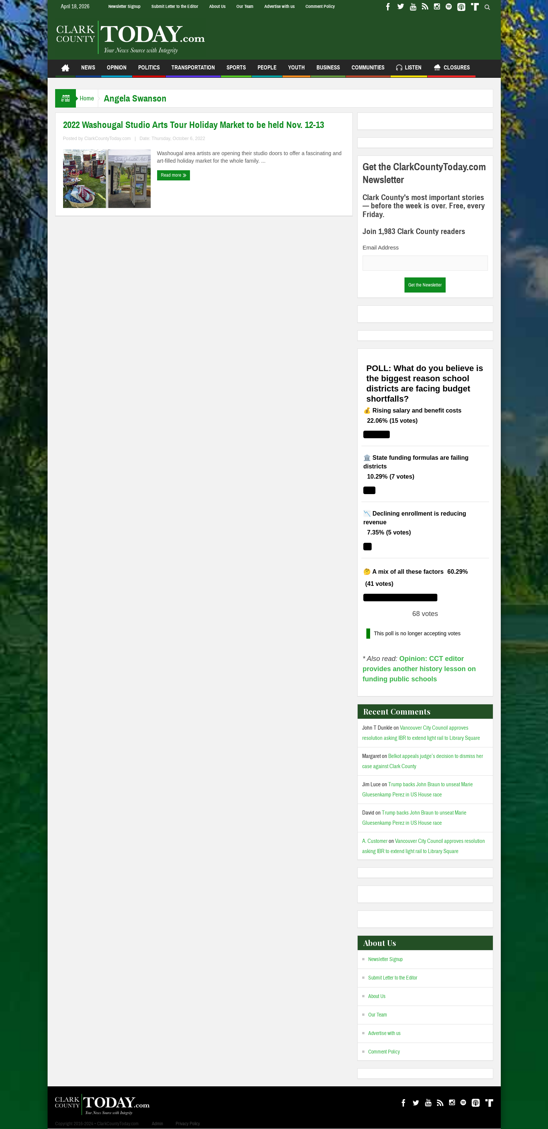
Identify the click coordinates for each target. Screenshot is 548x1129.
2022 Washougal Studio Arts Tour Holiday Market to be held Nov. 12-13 (193, 125)
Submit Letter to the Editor (174, 6)
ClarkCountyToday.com (107, 138)
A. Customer (374, 841)
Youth (296, 70)
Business (328, 70)
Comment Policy (320, 6)
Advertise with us (279, 6)
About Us (217, 6)
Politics (149, 70)
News (88, 70)
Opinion (116, 70)
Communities (368, 70)
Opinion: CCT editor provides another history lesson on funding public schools (419, 669)
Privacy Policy (188, 1124)
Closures (451, 68)
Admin (157, 1124)
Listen (409, 68)
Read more (174, 175)
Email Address (381, 247)
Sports (236, 70)
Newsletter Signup (124, 6)
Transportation (193, 70)
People (267, 70)
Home (90, 98)
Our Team (244, 6)
